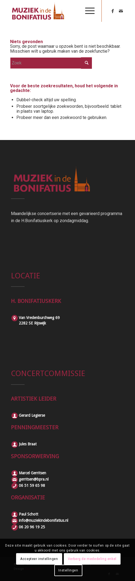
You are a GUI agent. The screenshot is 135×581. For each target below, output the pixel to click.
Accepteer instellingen (39, 559)
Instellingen (68, 570)
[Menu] (87, 11)
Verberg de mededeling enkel (92, 559)
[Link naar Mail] (121, 11)
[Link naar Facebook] (113, 11)
